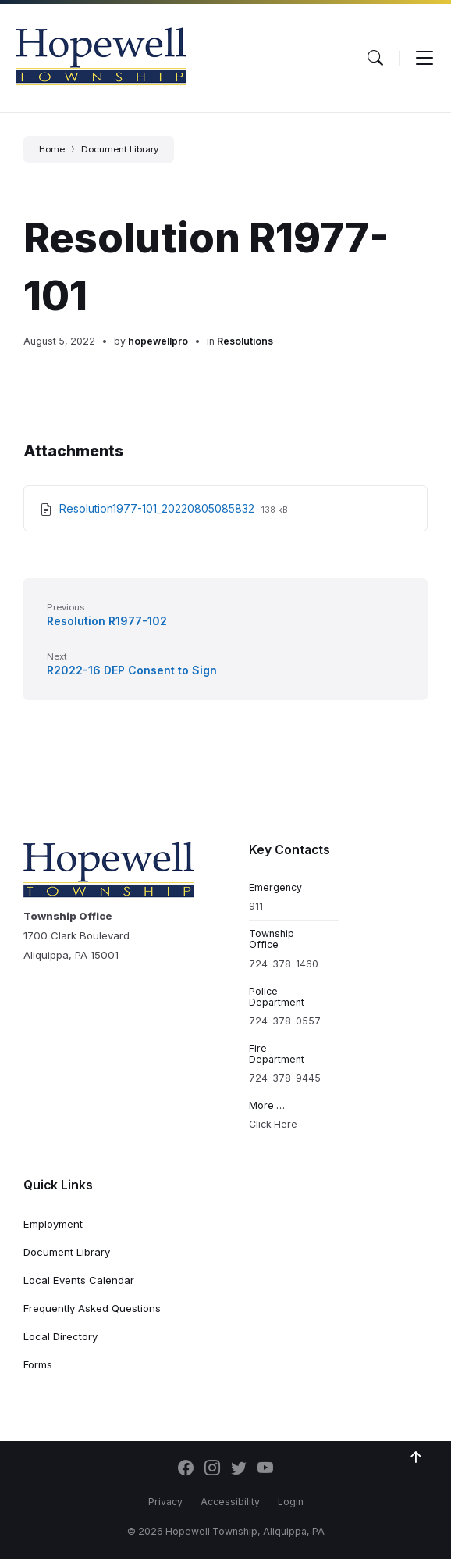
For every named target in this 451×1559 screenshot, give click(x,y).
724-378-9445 (285, 1078)
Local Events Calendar (78, 1280)
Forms (37, 1364)
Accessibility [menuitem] (230, 1501)
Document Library (119, 149)
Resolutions (245, 341)
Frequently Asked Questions (92, 1308)
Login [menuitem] (291, 1501)
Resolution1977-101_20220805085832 (158, 508)
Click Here (273, 1124)
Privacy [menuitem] (165, 1501)
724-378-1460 (283, 964)
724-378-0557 (285, 1021)
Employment (53, 1224)
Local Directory (60, 1336)
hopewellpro (158, 341)
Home (52, 149)
